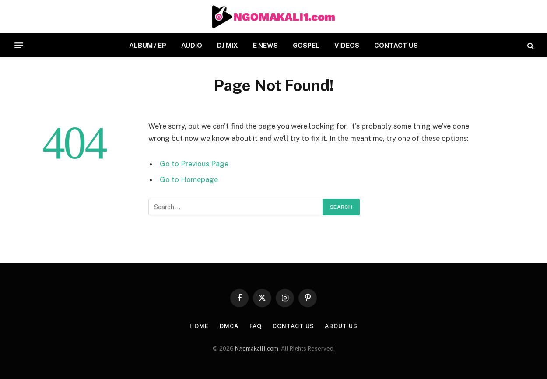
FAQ (255, 326)
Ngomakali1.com (256, 348)
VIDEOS (346, 45)
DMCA (229, 326)
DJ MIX (227, 45)
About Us (341, 326)
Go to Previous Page (194, 163)
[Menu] (18, 45)
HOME (199, 326)
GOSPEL (306, 45)
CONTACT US (396, 45)
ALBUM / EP (147, 45)
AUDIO (191, 45)
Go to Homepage (189, 179)
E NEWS (265, 45)
